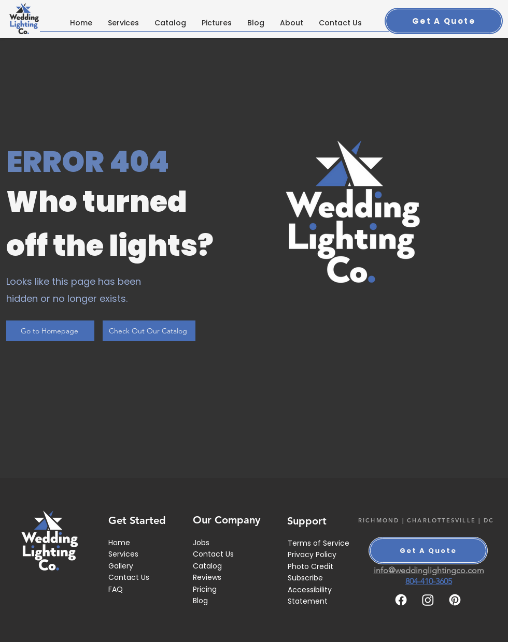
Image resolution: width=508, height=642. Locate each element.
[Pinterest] (454, 599)
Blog (200, 600)
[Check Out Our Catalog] (149, 330)
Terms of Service (318, 543)
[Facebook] (400, 599)
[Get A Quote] (443, 21)
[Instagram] (427, 599)
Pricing (205, 589)
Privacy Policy (312, 554)
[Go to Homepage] (50, 330)
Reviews (207, 577)
